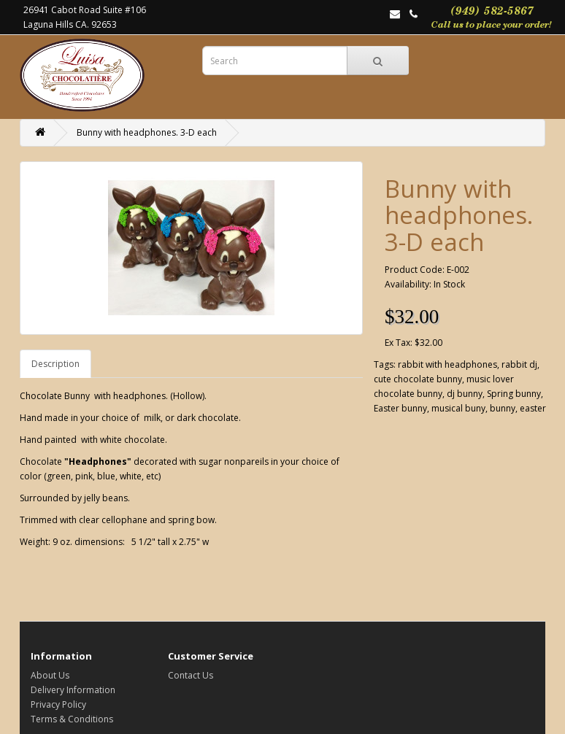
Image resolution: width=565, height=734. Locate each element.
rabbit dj (519, 364)
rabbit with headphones (447, 364)
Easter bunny (400, 408)
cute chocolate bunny (418, 379)
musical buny (458, 408)
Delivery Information (73, 690)
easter (533, 408)
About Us (50, 675)
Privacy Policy (58, 704)
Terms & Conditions (72, 719)
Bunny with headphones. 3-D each (147, 132)
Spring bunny (514, 393)
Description (55, 364)
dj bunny (465, 393)
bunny (502, 408)
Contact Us (190, 675)
